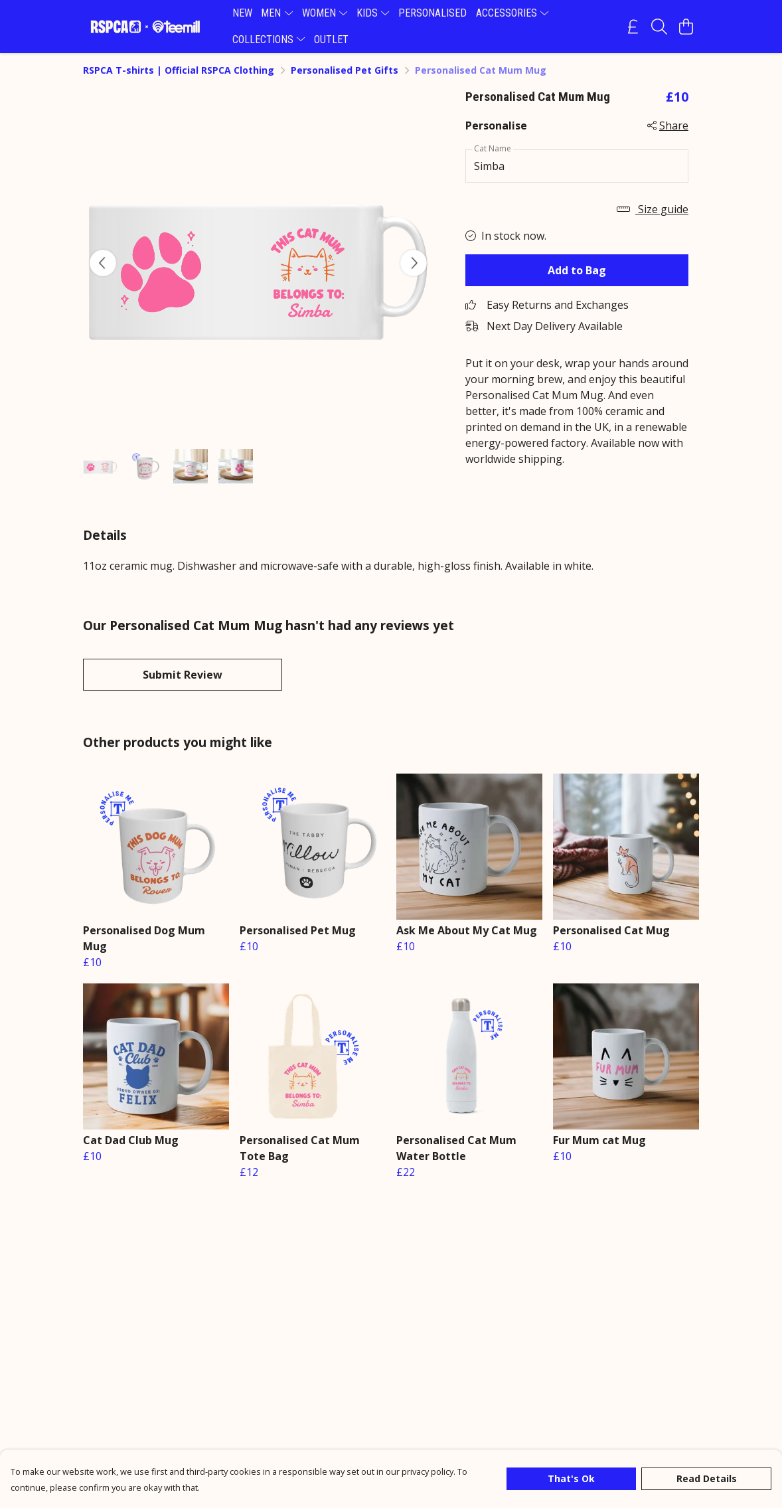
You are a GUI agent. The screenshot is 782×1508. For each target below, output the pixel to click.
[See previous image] (103, 263)
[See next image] (413, 263)
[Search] (659, 26)
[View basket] (685, 26)
